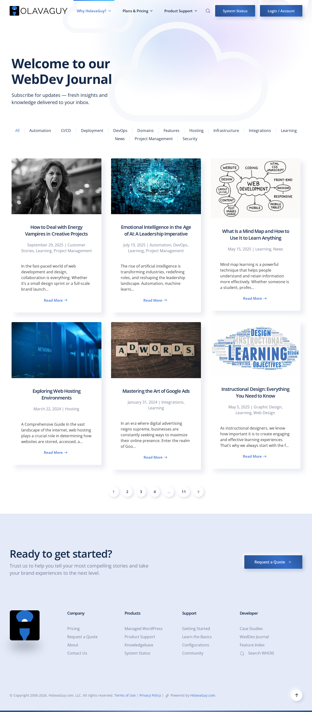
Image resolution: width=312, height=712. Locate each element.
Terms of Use (125, 695)
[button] (208, 11)
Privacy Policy (150, 695)
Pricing (73, 628)
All (17, 130)
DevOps (120, 130)
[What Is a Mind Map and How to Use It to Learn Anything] (255, 234)
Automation (40, 130)
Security (190, 138)
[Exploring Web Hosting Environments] (56, 393)
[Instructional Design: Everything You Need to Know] (255, 394)
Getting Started (196, 628)
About (72, 645)
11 (184, 491)
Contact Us (77, 653)
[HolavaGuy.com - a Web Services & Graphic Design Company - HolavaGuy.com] (25, 625)
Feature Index (252, 645)
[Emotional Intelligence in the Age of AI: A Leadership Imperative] (156, 235)
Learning (289, 130)
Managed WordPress (144, 628)
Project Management (154, 138)
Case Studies (251, 628)
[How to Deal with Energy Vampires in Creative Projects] (56, 235)
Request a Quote (273, 562)
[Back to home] (38, 11)
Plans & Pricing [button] (138, 10)
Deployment (92, 130)
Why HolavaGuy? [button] (94, 10)
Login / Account (281, 10)
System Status (235, 10)
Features (171, 130)
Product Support (140, 636)
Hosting (196, 130)
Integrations (260, 130)
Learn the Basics (197, 636)
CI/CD (66, 130)
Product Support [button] (180, 10)
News (120, 138)
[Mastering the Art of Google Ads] (156, 396)
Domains (145, 130)
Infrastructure (226, 130)
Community (192, 653)
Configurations (195, 645)
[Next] (198, 492)
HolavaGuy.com (202, 695)
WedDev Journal (254, 636)
